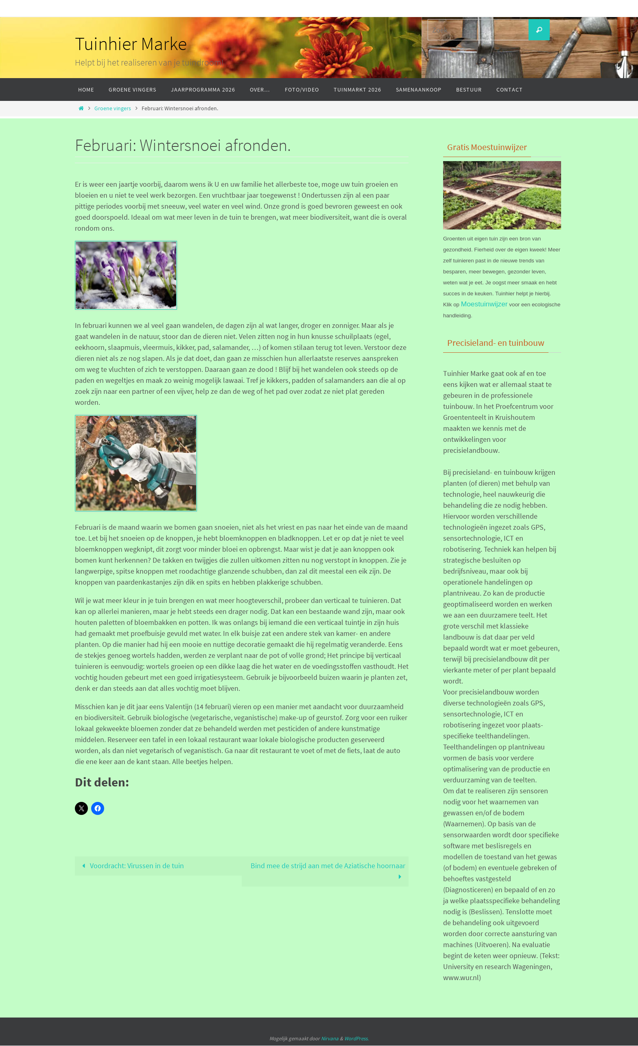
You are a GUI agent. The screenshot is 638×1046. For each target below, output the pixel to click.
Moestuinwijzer (485, 304)
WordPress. (356, 1038)
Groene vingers (112, 108)
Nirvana (330, 1038)
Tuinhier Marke (131, 43)
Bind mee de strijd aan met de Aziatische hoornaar (328, 871)
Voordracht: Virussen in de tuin (131, 866)
